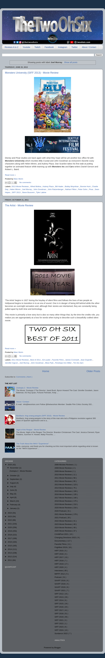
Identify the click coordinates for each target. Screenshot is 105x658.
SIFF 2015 (59, 604)
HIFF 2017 (59, 557)
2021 (10, 524)
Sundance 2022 (61, 633)
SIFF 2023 (59, 627)
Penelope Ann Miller (63, 363)
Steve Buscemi (28, 192)
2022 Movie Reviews (63, 521)
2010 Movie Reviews (63, 475)
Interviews (59, 571)
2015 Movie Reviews (63, 491)
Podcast (58, 577)
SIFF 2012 (59, 594)
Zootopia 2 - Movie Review (27, 388)
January (13, 508)
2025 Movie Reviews (63, 531)
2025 (10, 465)
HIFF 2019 (59, 564)
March (13, 501)
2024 (10, 513)
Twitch (37, 47)
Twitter (75, 47)
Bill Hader (59, 186)
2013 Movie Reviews (20, 186)
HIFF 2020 (59, 567)
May (12, 494)
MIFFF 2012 (60, 574)
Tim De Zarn (78, 363)
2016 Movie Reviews (63, 494)
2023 (10, 516)
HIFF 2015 (59, 551)
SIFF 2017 (59, 610)
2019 (10, 531)
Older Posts (93, 371)
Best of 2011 (35, 360)
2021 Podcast (60, 518)
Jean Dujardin (87, 360)
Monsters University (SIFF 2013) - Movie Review (31, 72)
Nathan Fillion (71, 189)
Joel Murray (27, 189)
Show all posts (70, 62)
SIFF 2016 (59, 607)
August (13, 483)
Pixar (91, 189)
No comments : (25, 182)
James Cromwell (72, 360)
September (15, 479)
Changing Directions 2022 (66, 537)
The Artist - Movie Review (19, 205)
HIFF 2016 (59, 554)
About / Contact (89, 47)
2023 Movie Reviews (63, 524)
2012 (10, 557)
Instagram (62, 47)
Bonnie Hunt (85, 186)
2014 (10, 549)
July (12, 486)
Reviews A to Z (11, 47)
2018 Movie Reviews (63, 501)
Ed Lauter (46, 360)
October (13, 476)
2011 (10, 560)
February (14, 505)
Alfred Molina (36, 186)
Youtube (26, 47)
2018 (10, 535)
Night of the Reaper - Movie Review (31, 430)
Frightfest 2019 (61, 547)
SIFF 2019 (59, 617)
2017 (10, 538)
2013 (10, 553)
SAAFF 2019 (60, 587)
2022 (10, 520)
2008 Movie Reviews (63, 468)
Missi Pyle (49, 363)
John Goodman (40, 189)
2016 (10, 542)
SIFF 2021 (59, 620)
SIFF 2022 (59, 623)
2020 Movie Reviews (63, 508)
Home (45, 371)
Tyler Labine (41, 192)
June (12, 490)
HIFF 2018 (59, 561)
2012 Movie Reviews (63, 481)
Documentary (60, 541)
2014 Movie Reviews (63, 488)
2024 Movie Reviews (63, 528)
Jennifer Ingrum (12, 363)
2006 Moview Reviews (64, 465)
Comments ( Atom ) (24, 377)
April (12, 497)
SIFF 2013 (16, 192)
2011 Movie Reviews (20, 360)
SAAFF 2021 (60, 590)
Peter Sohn (83, 189)
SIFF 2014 (59, 600)
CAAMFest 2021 (62, 534)
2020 (10, 527)
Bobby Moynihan (72, 186)
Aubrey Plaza (48, 186)
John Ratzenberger (56, 189)
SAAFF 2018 (60, 584)
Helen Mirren (15, 189)
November (14, 468)
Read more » (10, 175)
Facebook (49, 47)
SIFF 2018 (59, 614)
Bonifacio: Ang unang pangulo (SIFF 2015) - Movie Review (40, 416)
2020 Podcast (60, 511)
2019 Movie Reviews (63, 504)
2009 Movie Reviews (63, 471)
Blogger (57, 648)
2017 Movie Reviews (63, 498)
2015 (10, 546)
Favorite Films (58, 360)
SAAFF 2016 (60, 580)
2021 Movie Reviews (63, 514)
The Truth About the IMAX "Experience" (32, 444)
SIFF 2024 (59, 630)
